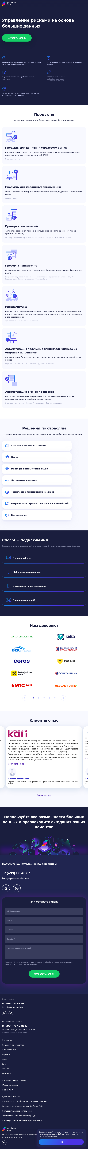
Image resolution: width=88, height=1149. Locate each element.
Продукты (7, 1040)
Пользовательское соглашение (17, 1111)
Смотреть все (44, 795)
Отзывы (6, 1069)
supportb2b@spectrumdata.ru (18, 1029)
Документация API (11, 1096)
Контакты (6, 1073)
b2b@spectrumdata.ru (15, 878)
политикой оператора (28, 964)
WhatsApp (17, 888)
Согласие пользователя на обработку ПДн (22, 1106)
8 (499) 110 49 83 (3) (15, 1025)
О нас (4, 1059)
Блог (4, 1064)
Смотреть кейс (16, 764)
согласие (38, 962)
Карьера (6, 1054)
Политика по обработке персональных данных (24, 1101)
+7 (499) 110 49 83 (16, 873)
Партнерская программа (14, 1080)
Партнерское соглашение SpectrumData (22, 1120)
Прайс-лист (7, 1090)
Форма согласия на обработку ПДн (19, 1116)
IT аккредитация (10, 1085)
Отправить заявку (44, 974)
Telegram (6, 888)
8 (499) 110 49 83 (13, 1003)
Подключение (9, 1050)
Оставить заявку (17, 38)
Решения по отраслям (13, 1045)
